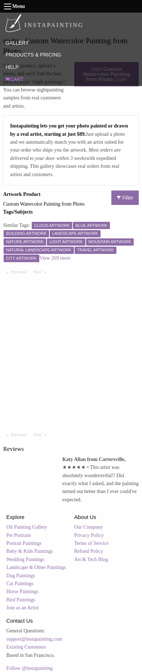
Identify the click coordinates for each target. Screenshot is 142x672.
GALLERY (16, 43)
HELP (12, 67)
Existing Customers (26, 647)
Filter (125, 198)
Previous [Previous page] (20, 271)
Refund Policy (88, 551)
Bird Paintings (21, 599)
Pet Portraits (18, 535)
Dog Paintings (20, 575)
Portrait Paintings (24, 543)
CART (14, 79)
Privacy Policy (89, 535)
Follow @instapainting (29, 668)
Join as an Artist (22, 607)
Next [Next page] (41, 271)
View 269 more (55, 258)
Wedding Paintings (25, 559)
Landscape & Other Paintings (36, 567)
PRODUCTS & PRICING (33, 55)
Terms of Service (91, 543)
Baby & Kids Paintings (29, 551)
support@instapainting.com (34, 639)
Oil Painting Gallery (27, 527)
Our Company (88, 527)
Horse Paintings (22, 591)
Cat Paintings (20, 583)
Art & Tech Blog (91, 559)
